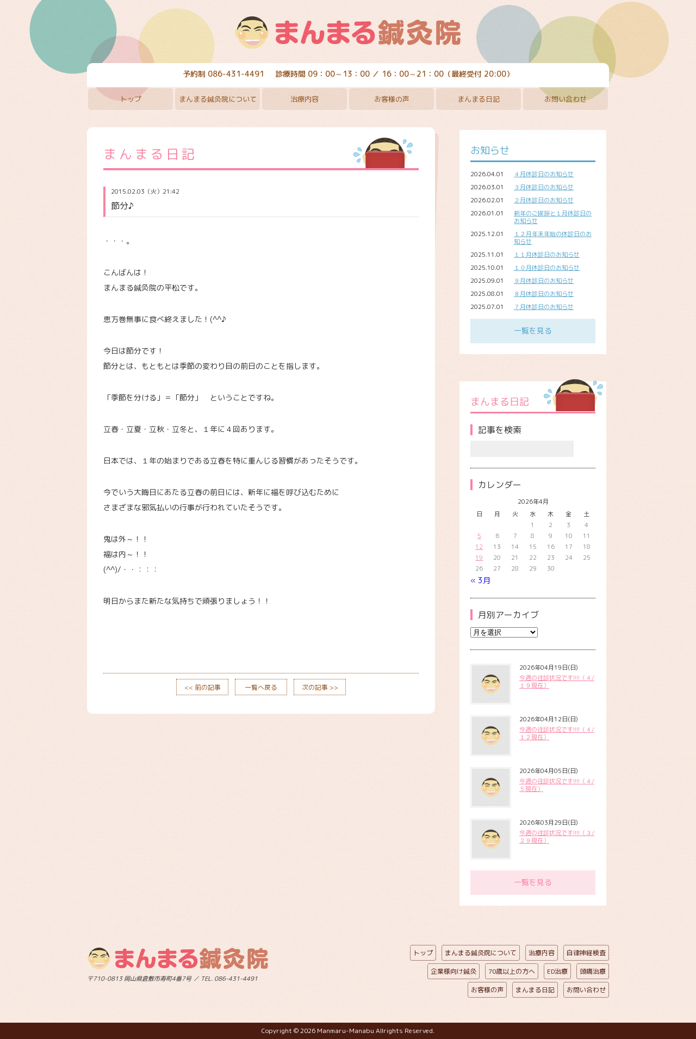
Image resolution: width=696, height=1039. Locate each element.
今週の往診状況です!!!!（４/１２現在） (556, 733)
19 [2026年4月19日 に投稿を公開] (479, 557)
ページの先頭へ (340, 976)
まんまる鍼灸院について (218, 99)
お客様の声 (391, 99)
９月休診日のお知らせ (544, 280)
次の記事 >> (320, 687)
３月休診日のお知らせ (544, 187)
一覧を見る (533, 330)
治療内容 (304, 99)
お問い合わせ (565, 99)
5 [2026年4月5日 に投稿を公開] (479, 535)
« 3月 (480, 580)
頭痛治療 (593, 971)
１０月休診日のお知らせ (547, 267)
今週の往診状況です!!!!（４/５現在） (556, 785)
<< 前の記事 (202, 687)
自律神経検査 (586, 952)
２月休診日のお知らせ (544, 200)
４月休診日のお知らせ (544, 174)
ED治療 (557, 971)
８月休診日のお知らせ (544, 293)
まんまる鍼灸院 (348, 32)
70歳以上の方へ (511, 971)
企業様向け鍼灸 (453, 971)
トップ (130, 99)
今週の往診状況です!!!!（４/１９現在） (556, 681)
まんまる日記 (478, 99)
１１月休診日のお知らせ (547, 254)
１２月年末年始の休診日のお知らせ (553, 238)
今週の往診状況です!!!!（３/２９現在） (556, 836)
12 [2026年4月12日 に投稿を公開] (479, 546)
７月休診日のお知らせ (544, 306)
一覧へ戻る (261, 687)
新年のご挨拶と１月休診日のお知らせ (553, 217)
